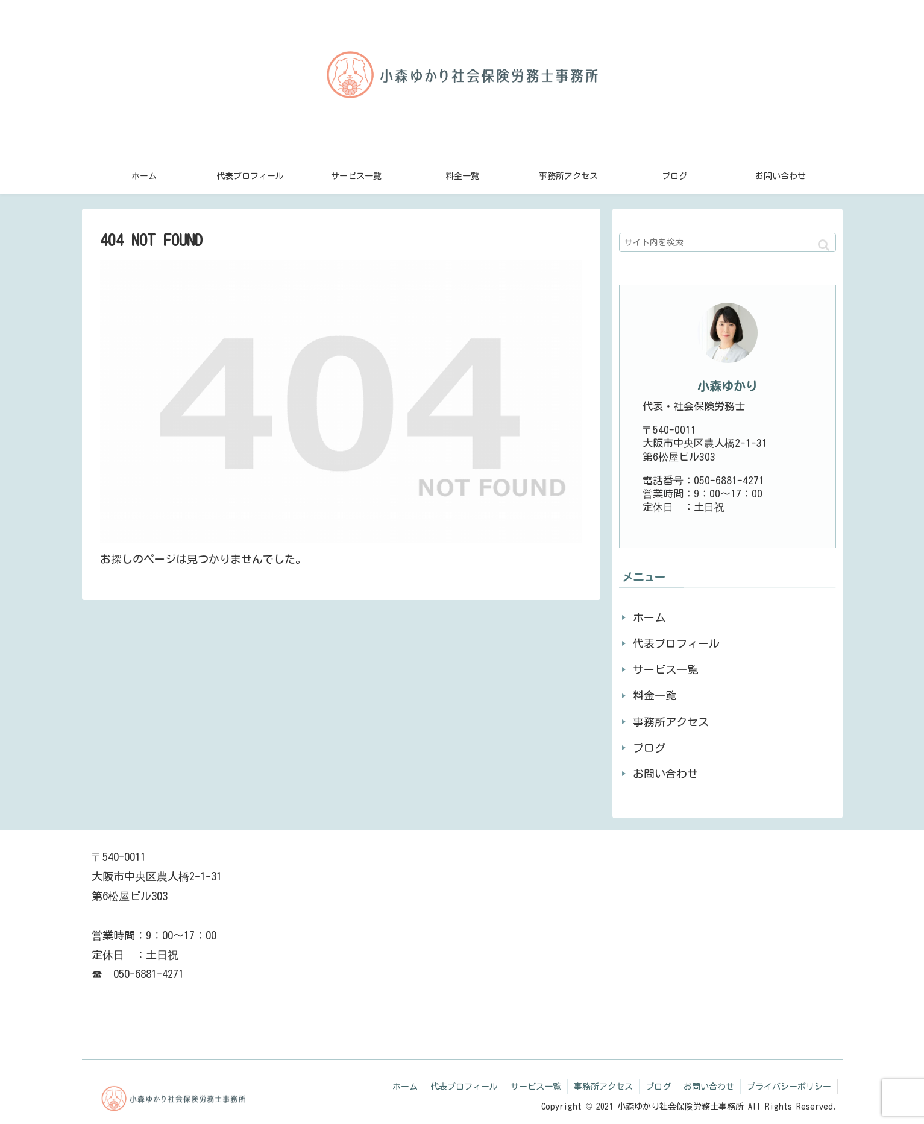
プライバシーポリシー (789, 1086)
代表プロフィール (676, 643)
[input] (727, 242)
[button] (823, 245)
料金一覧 (654, 695)
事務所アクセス (671, 721)
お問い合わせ (665, 773)
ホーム (649, 617)
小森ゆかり (727, 386)
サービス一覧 (665, 669)
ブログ (649, 747)
